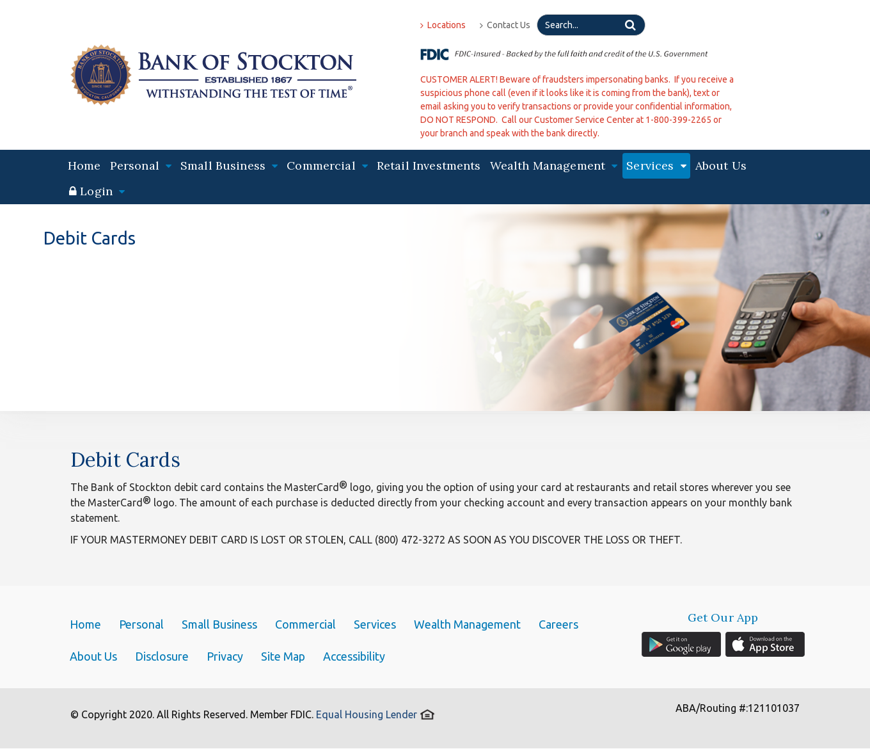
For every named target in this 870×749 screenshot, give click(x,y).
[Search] (591, 25)
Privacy (225, 656)
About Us (721, 165)
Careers (558, 624)
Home (84, 165)
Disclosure (162, 656)
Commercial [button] (327, 165)
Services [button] (656, 165)
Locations (443, 25)
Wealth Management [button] (554, 165)
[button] (97, 191)
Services (375, 624)
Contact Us (505, 25)
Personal (141, 624)
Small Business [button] (229, 165)
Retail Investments (429, 165)
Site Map (283, 656)
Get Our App (723, 617)
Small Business (219, 624)
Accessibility (354, 656)
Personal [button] (140, 165)
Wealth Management (467, 624)
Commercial (305, 624)
